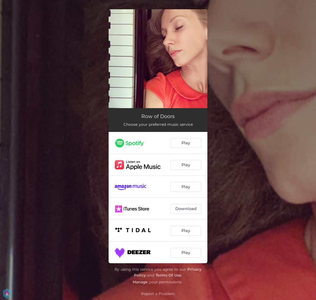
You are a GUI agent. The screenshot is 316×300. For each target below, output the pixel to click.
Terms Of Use (168, 275)
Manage (140, 282)
